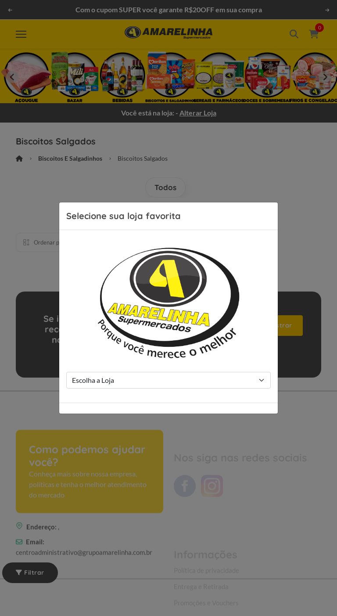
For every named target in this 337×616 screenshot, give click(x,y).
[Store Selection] (168, 380)
